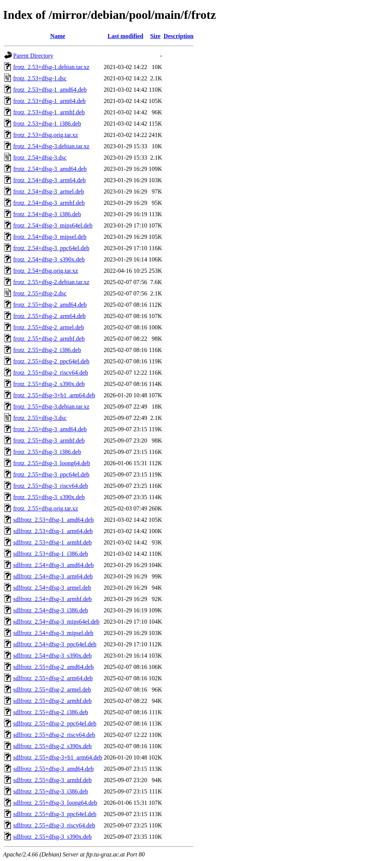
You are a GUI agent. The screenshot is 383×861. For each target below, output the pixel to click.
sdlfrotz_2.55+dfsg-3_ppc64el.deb (55, 814)
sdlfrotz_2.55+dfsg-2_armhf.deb (52, 701)
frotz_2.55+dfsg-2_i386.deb (47, 350)
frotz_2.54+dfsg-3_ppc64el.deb (51, 248)
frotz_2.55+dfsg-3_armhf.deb (49, 440)
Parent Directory (33, 55)
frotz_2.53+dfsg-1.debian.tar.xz (51, 67)
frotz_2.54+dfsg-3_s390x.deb (49, 259)
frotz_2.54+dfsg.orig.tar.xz (45, 271)
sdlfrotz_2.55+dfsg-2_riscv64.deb (54, 735)
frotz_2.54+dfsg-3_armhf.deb (49, 203)
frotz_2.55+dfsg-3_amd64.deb (50, 429)
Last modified (125, 36)
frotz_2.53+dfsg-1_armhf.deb (49, 112)
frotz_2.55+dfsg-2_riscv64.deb (50, 372)
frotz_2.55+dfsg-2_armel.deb (48, 327)
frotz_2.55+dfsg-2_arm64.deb (49, 316)
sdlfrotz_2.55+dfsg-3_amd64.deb (53, 769)
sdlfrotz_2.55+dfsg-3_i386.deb (50, 791)
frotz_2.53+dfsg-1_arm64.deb (49, 101)
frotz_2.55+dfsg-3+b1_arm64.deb (54, 395)
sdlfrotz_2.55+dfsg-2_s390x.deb (52, 746)
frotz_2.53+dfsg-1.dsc (39, 78)
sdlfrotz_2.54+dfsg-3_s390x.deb (52, 655)
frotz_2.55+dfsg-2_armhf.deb (49, 338)
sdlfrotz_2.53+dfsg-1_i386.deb (50, 553)
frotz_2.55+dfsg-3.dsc (39, 418)
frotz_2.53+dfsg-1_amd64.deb (50, 89)
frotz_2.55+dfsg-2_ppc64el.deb (51, 361)
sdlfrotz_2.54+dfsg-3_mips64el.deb (56, 621)
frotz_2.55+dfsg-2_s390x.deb (49, 384)
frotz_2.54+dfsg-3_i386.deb (47, 214)
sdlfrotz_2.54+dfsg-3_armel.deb (52, 587)
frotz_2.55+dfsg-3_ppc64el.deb (51, 474)
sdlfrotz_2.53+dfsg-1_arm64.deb (53, 531)
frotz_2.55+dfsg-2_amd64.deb (50, 304)
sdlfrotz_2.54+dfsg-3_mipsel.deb (53, 633)
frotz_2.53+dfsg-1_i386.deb (47, 123)
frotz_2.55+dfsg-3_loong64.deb (51, 463)
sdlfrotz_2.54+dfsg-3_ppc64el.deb (55, 644)
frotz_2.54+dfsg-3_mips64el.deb (52, 225)
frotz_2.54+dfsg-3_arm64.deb (49, 180)
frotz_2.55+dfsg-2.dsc (39, 293)
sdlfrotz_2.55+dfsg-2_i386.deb (50, 712)
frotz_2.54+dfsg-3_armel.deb (48, 191)
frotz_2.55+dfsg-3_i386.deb (47, 452)
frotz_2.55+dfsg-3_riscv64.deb (50, 486)
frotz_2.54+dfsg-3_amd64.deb (50, 169)
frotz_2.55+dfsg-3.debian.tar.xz (51, 406)
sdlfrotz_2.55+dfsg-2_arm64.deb (53, 678)
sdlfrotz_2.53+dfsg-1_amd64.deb (53, 520)
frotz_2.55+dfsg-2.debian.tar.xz (51, 282)
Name (57, 36)
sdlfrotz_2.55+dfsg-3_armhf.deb (52, 780)
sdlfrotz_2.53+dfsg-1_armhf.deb (52, 542)
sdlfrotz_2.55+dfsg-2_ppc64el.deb (55, 723)
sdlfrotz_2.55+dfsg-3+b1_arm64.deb (57, 757)
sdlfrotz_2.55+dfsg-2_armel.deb (52, 689)
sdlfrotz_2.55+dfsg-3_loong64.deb (55, 803)
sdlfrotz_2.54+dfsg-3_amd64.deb (53, 565)
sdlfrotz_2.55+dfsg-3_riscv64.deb (54, 825)
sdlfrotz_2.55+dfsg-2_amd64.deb (53, 667)
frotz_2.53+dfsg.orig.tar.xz (45, 135)
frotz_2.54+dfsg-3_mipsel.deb (49, 237)
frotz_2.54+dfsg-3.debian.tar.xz (51, 146)
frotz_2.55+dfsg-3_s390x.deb (49, 497)
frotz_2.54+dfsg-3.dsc (39, 157)
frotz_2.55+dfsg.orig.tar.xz (45, 508)
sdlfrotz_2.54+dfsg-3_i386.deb (50, 610)
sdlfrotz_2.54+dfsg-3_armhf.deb (52, 599)
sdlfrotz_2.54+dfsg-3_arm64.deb (53, 576)
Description (178, 36)
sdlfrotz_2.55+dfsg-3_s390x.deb (52, 836)
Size (155, 36)
